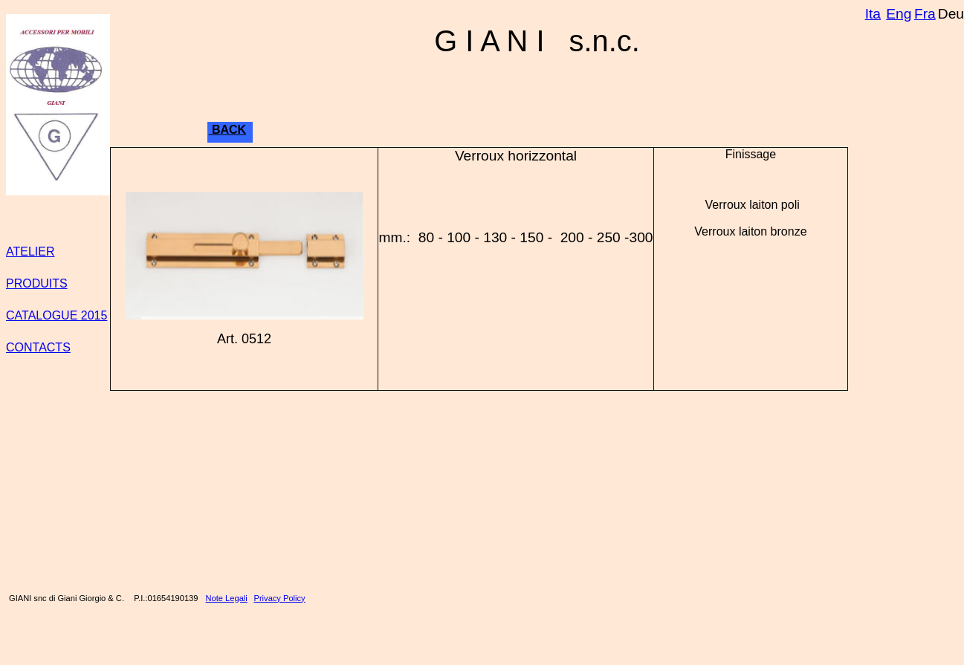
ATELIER (30, 251)
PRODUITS (37, 283)
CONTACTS (38, 347)
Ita (873, 14)
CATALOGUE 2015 (56, 315)
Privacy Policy (279, 598)
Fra (925, 14)
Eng (898, 14)
